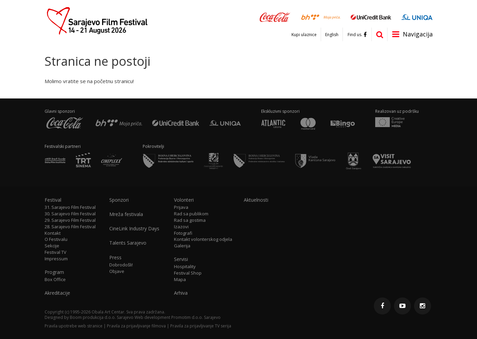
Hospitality (185, 266)
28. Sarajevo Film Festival (70, 227)
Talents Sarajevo (127, 243)
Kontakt (53, 233)
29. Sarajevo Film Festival (70, 220)
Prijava (181, 207)
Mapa (180, 279)
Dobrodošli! (121, 265)
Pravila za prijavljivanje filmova (136, 326)
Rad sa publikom (191, 214)
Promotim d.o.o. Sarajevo (196, 317)
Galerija (182, 246)
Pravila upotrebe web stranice (73, 326)
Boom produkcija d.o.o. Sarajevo (101, 317)
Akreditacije (57, 293)
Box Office (55, 279)
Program (54, 272)
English (331, 34)
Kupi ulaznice (304, 34)
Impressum (56, 259)
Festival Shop (188, 273)
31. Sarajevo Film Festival (70, 207)
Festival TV (55, 252)
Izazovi (181, 227)
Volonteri (184, 200)
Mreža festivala (126, 214)
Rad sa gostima (190, 220)
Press (115, 258)
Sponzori (119, 200)
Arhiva (181, 293)
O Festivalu (56, 239)
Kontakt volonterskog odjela (203, 239)
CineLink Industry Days (134, 229)
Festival (53, 200)
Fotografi (183, 233)
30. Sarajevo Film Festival (70, 214)
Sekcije (52, 246)
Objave (116, 271)
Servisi (181, 259)
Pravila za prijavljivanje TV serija (200, 326)
